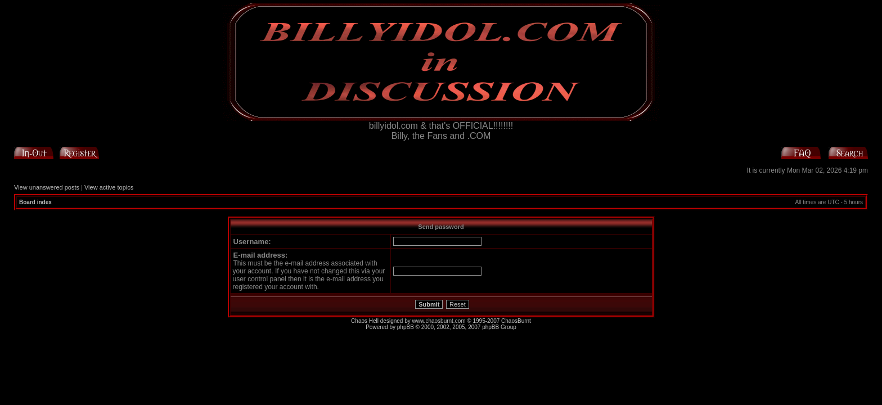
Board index (35, 202)
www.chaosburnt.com (439, 321)
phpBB (405, 327)
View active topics (108, 187)
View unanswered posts (46, 187)
